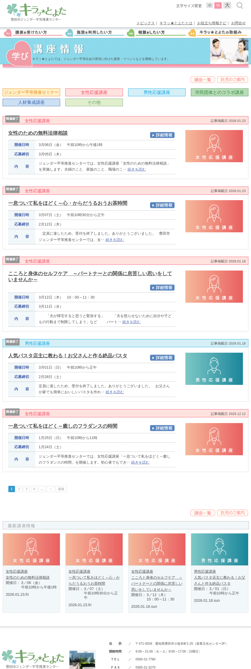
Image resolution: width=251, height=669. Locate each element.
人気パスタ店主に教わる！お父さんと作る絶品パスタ (67, 355)
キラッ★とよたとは (175, 23)
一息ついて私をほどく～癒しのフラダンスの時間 (62, 426)
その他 (94, 102)
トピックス (145, 23)
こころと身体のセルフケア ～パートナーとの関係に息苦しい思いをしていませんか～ (156, 583)
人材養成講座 (31, 102)
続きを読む (137, 169)
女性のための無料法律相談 (38, 133)
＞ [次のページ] (50, 489)
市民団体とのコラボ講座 (219, 92)
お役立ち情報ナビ (211, 23)
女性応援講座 (94, 92)
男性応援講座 (157, 92)
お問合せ (238, 23)
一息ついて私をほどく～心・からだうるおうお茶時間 (67, 203)
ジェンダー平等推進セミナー (31, 92)
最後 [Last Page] (61, 489)
